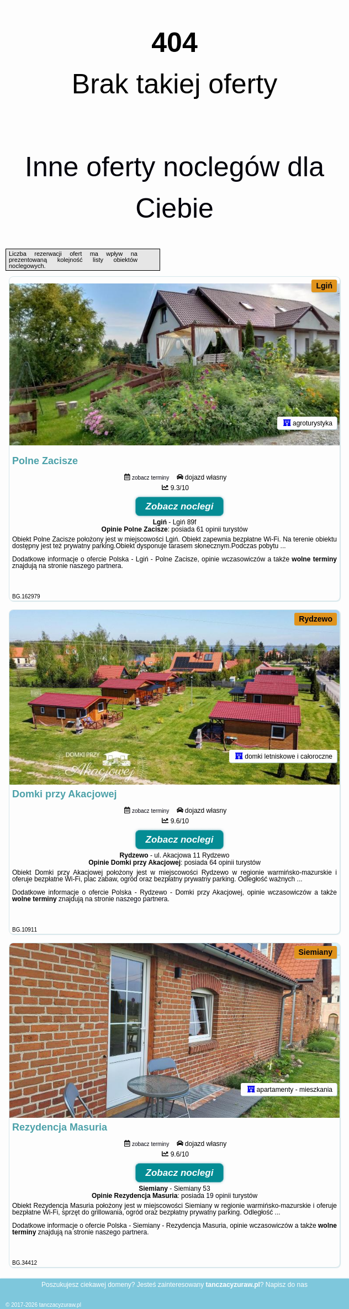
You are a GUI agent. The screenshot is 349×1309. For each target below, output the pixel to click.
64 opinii (221, 862)
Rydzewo (315, 618)
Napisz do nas (287, 1285)
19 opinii (218, 1196)
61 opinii (209, 529)
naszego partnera (95, 566)
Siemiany (315, 952)
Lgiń (324, 285)
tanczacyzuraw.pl (60, 1305)
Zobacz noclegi (180, 506)
